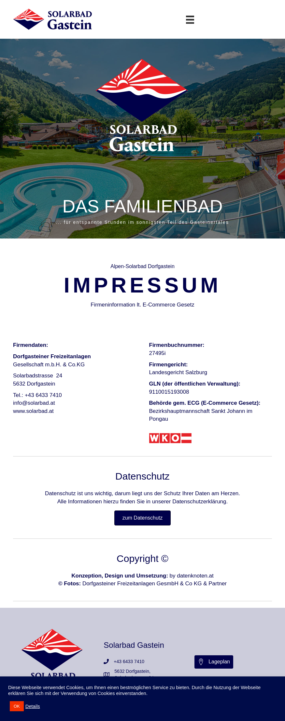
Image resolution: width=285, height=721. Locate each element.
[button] (213, 662)
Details (32, 706)
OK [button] (17, 706)
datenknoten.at (195, 576)
